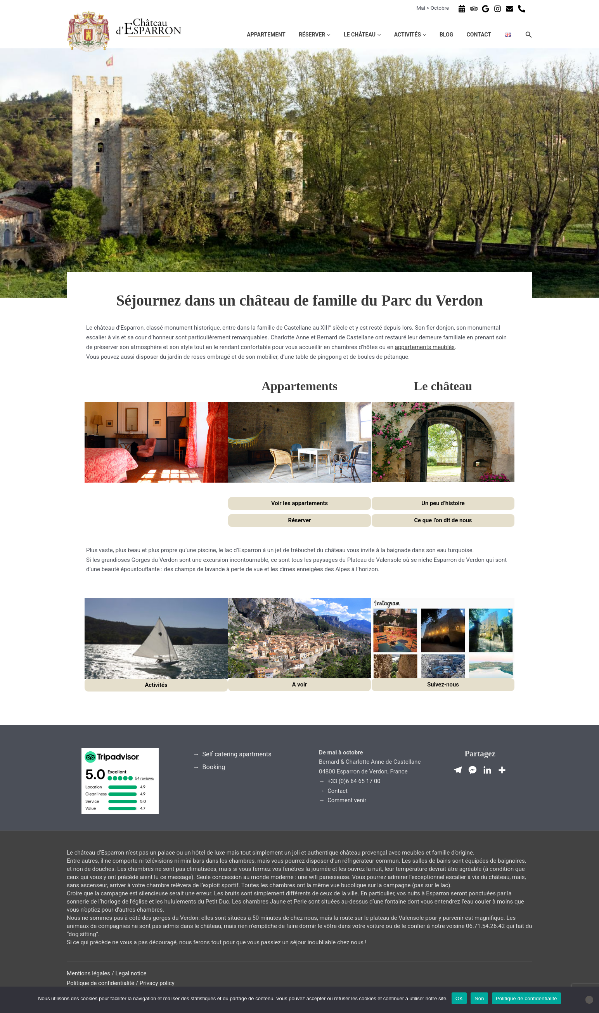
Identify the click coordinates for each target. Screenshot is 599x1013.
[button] (362, 34)
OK (459, 998)
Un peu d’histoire (443, 503)
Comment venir (347, 800)
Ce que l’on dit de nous (443, 520)
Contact (488, 34)
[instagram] (498, 8)
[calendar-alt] (462, 8)
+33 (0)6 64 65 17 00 (355, 781)
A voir (299, 684)
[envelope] (510, 8)
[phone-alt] (522, 8)
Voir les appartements (299, 503)
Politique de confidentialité (101, 983)
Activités (433, 34)
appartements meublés (425, 347)
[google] (486, 8)
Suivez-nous (443, 684)
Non (479, 998)
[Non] (589, 1000)
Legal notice (131, 973)
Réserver (350, 34)
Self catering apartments (238, 754)
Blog (462, 34)
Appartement (308, 34)
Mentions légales (89, 973)
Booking (214, 767)
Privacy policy (158, 983)
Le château (390, 34)
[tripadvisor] (475, 8)
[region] (299, 179)
